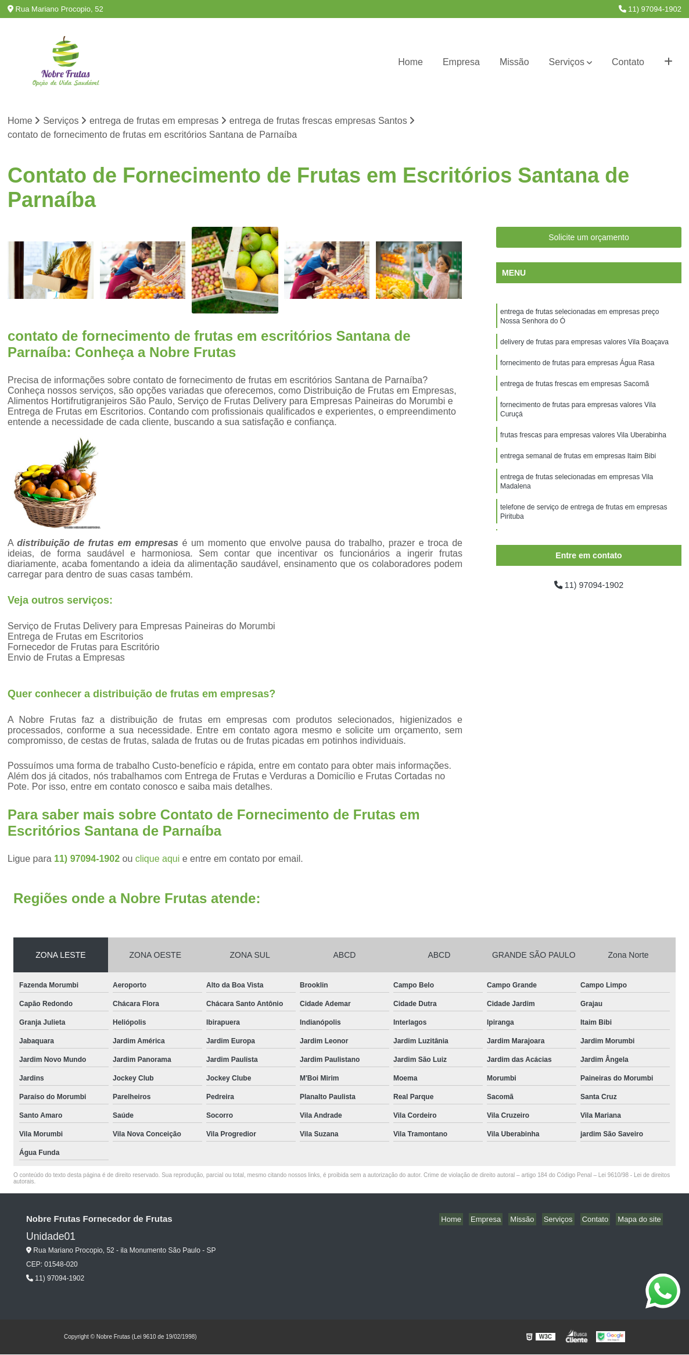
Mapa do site (640, 1220)
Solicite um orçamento (588, 238)
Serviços (566, 62)
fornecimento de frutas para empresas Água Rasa (577, 368)
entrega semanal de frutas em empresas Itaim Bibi (578, 467)
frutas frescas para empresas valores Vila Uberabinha (583, 445)
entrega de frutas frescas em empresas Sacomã (574, 390)
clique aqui (157, 860)
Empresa (461, 62)
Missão (514, 62)
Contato (628, 62)
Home (410, 62)
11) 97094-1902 (650, 9)
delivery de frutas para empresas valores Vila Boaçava (584, 346)
